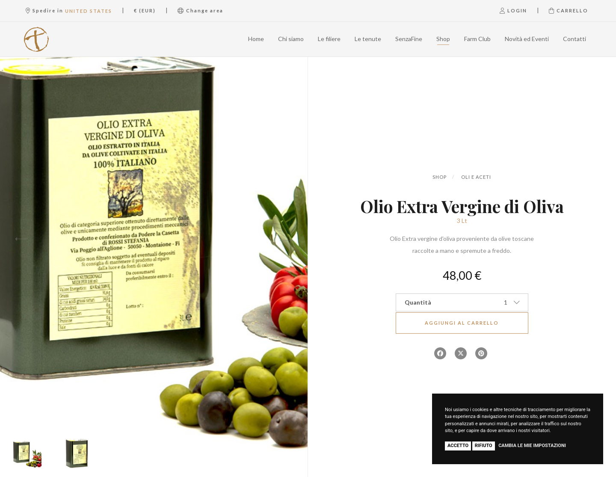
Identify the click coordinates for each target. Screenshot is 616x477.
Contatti (574, 38)
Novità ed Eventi (527, 38)
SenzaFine (408, 38)
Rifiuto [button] (483, 445)
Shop (443, 38)
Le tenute (368, 38)
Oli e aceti (476, 177)
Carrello (568, 10)
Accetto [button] (457, 445)
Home (256, 38)
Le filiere (329, 38)
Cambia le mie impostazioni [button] (532, 445)
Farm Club (477, 38)
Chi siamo (291, 38)
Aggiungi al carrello (462, 323)
